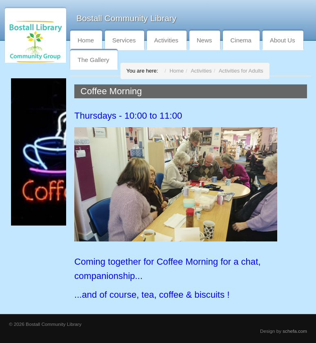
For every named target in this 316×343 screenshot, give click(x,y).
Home (86, 40)
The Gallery (93, 59)
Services (124, 40)
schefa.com (295, 331)
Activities (166, 40)
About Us (282, 40)
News (204, 40)
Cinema (240, 40)
